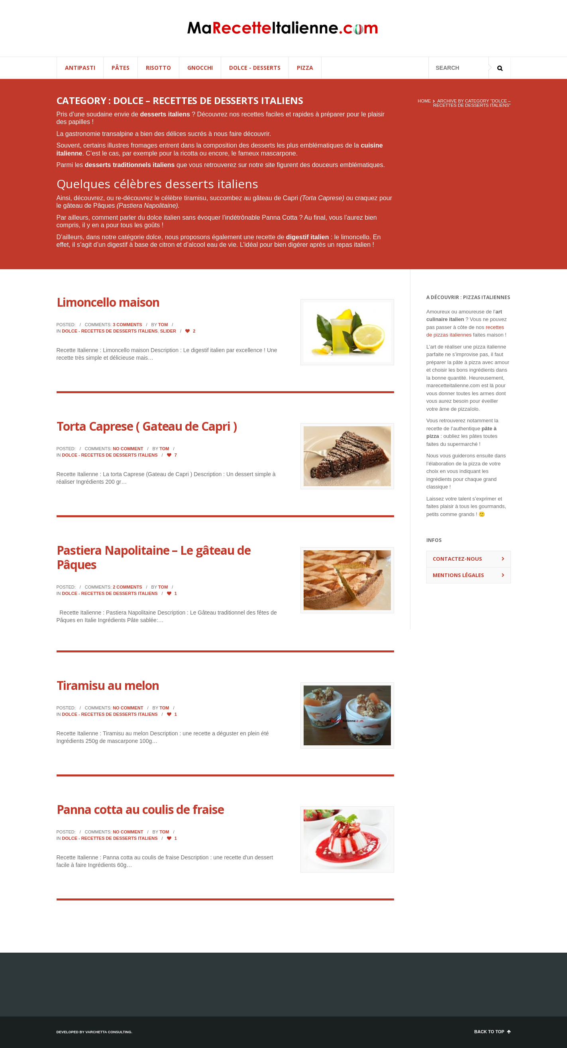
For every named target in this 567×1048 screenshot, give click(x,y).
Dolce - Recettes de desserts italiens (110, 331)
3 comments (127, 324)
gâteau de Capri (275, 198)
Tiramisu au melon (108, 685)
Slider (168, 331)
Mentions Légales (458, 575)
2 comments (127, 587)
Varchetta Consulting (108, 1032)
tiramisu (195, 198)
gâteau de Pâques (89, 205)
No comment (128, 448)
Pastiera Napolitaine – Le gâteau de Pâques (154, 557)
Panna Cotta (279, 217)
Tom (163, 324)
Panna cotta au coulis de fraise (140, 809)
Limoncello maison (108, 302)
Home (424, 100)
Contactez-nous (457, 558)
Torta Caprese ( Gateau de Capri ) (147, 426)
